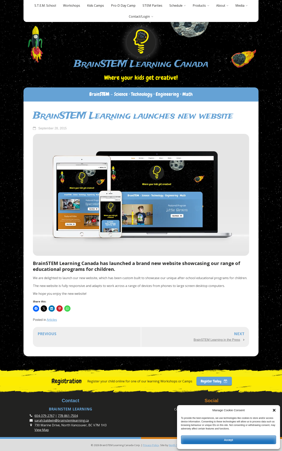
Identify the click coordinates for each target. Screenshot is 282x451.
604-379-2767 (44, 416)
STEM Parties (152, 5)
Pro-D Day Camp (123, 5)
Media (239, 5)
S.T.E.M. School (45, 5)
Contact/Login (139, 16)
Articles (52, 319)
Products (199, 5)
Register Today (214, 381)
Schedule (176, 5)
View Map (41, 430)
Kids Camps (95, 5)
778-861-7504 (68, 416)
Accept (228, 439)
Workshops (71, 5)
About (220, 5)
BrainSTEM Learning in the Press (217, 339)
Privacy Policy (151, 445)
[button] (274, 410)
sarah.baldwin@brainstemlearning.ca (61, 420)
